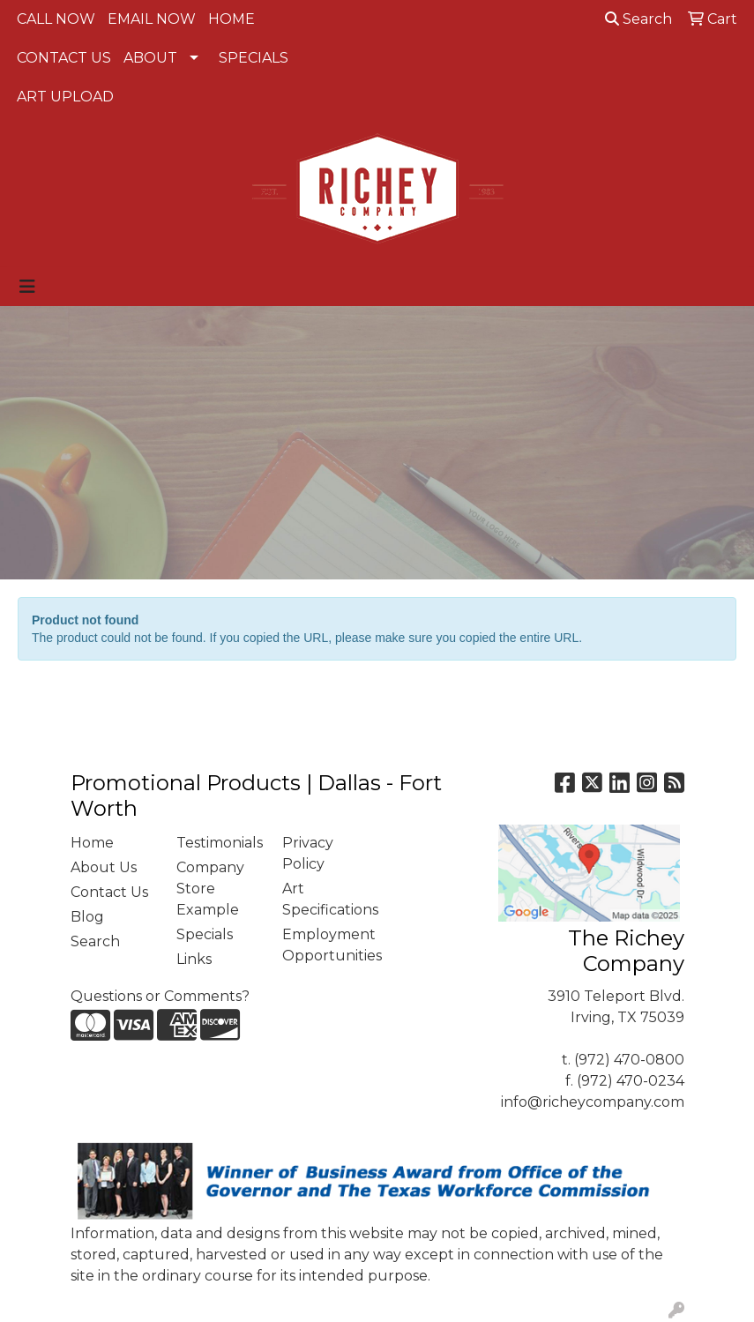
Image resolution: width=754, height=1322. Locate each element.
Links (194, 959)
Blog (87, 916)
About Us (104, 867)
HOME (231, 19)
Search (638, 19)
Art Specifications (324, 899)
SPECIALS (253, 57)
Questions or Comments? (160, 996)
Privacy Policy (307, 853)
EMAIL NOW (152, 19)
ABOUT (150, 57)
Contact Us (109, 892)
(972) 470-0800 (629, 1059)
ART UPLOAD (65, 96)
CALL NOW (56, 19)
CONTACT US (64, 57)
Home (92, 842)
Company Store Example (210, 888)
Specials (204, 934)
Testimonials (218, 842)
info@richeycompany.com (592, 1102)
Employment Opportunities (324, 945)
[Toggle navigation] (27, 286)
